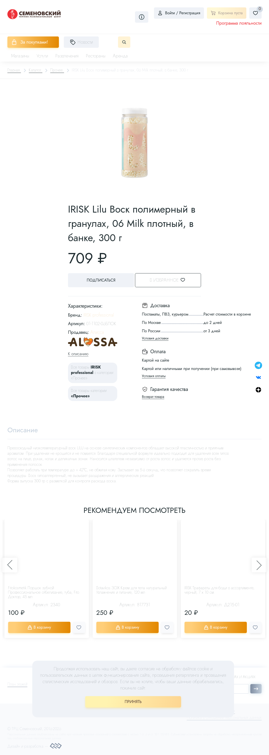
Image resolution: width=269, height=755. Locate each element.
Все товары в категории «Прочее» (92, 372)
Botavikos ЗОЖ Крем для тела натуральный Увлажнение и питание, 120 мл (131, 590)
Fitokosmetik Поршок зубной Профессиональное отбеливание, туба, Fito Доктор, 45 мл (43, 592)
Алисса (97, 332)
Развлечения (67, 56)
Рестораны (96, 56)
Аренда (120, 56)
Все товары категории (89, 393)
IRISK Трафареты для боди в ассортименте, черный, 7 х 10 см (219, 590)
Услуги (42, 56)
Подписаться (100, 280)
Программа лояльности (239, 23)
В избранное (171, 280)
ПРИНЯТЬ (133, 702)
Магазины (20, 56)
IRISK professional (98, 315)
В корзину (40, 627)
